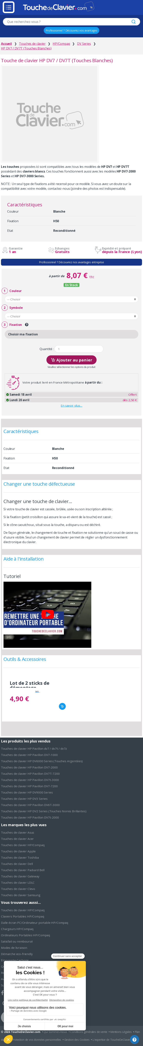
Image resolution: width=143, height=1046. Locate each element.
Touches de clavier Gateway (20, 876)
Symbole (12, 308)
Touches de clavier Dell (17, 864)
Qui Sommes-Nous (55, 1032)
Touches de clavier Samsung (20, 895)
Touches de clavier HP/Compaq (22, 845)
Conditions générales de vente (88, 1032)
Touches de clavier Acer (17, 839)
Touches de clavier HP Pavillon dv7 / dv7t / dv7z (34, 748)
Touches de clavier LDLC (18, 882)
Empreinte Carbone (15, 960)
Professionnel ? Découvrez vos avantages (71, 30)
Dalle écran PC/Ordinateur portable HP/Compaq (34, 923)
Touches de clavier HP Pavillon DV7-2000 (29, 767)
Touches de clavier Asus (17, 832)
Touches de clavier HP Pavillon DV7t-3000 (30, 780)
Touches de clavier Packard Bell (22, 870)
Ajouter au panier (71, 359)
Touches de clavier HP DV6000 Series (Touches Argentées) (42, 761)
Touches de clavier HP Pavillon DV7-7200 (29, 786)
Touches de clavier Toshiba (20, 857)
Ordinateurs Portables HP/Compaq (25, 935)
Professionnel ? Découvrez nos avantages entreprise (71, 262)
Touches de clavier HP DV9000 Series (27, 792)
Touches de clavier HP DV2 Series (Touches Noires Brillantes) (43, 811)
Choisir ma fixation (23, 334)
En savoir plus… (71, 405)
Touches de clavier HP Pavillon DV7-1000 (29, 755)
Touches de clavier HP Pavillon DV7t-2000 (30, 817)
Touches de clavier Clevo (18, 889)
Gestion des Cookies (77, 1040)
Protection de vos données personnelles (36, 1040)
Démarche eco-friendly (17, 954)
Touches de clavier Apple (18, 851)
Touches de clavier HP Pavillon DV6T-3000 (30, 805)
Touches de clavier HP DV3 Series (24, 799)
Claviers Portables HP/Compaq (22, 916)
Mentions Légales (120, 1032)
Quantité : (46, 349)
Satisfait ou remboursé (17, 941)
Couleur (11, 291)
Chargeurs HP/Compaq (17, 929)
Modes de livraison (14, 948)
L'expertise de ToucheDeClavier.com (115, 1040)
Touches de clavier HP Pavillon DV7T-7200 (30, 774)
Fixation (12, 325)
